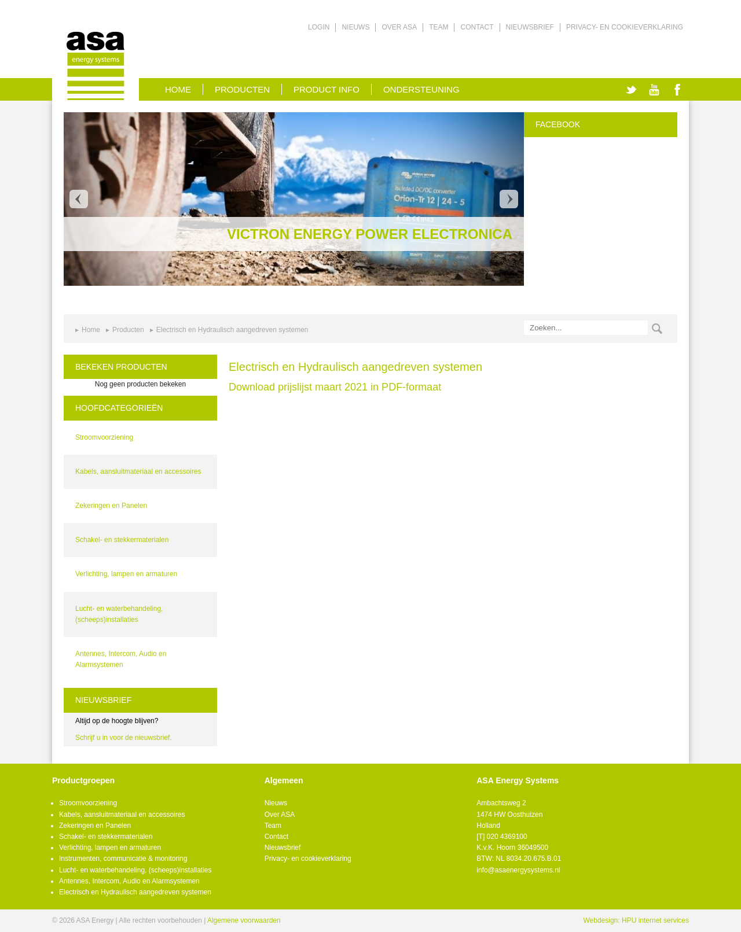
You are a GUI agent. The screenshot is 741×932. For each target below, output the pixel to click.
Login (318, 27)
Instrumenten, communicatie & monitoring (123, 858)
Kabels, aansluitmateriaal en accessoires (138, 471)
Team (438, 27)
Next (509, 199)
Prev (78, 199)
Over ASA (399, 27)
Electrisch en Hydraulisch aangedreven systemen (232, 330)
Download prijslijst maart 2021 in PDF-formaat (335, 387)
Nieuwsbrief (530, 27)
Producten (242, 89)
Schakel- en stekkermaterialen (121, 540)
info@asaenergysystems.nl (518, 870)
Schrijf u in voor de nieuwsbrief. (123, 738)
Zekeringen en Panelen (111, 506)
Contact (476, 27)
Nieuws (355, 27)
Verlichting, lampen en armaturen (126, 574)
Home (91, 330)
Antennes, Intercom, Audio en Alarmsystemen (129, 881)
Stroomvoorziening (104, 437)
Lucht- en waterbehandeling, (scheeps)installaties (135, 870)
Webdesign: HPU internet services (636, 920)
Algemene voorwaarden (244, 920)
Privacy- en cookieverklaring (624, 27)
